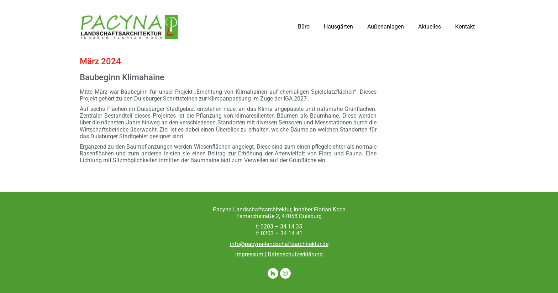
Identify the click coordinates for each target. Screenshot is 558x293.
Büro (304, 26)
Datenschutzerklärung (295, 254)
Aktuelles (429, 26)
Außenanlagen (385, 26)
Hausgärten (338, 26)
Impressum (249, 254)
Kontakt (465, 26)
